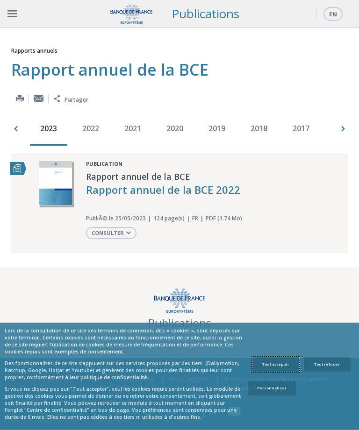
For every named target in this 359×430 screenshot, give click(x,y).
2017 (301, 128)
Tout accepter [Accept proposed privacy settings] (275, 364)
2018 (259, 128)
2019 (216, 128)
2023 (48, 128)
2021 (132, 128)
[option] (51, 129)
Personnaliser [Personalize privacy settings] (272, 388)
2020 (174, 128)
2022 (90, 128)
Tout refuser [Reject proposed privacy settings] (327, 364)
